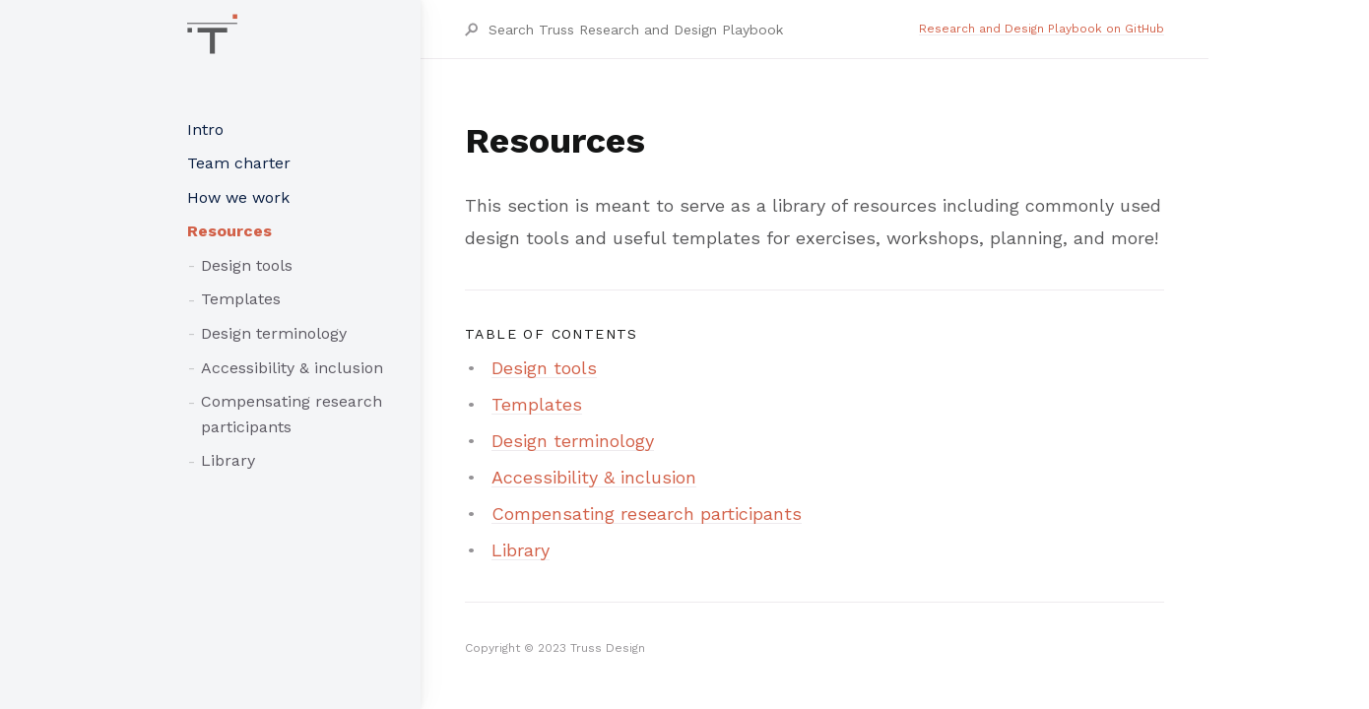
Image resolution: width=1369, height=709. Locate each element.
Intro (205, 129)
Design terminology (274, 333)
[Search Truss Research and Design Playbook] (703, 29)
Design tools (247, 265)
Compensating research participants (291, 414)
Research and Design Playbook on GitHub (1041, 28)
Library (228, 460)
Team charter (239, 163)
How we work (238, 197)
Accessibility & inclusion (292, 367)
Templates (241, 299)
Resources (229, 231)
